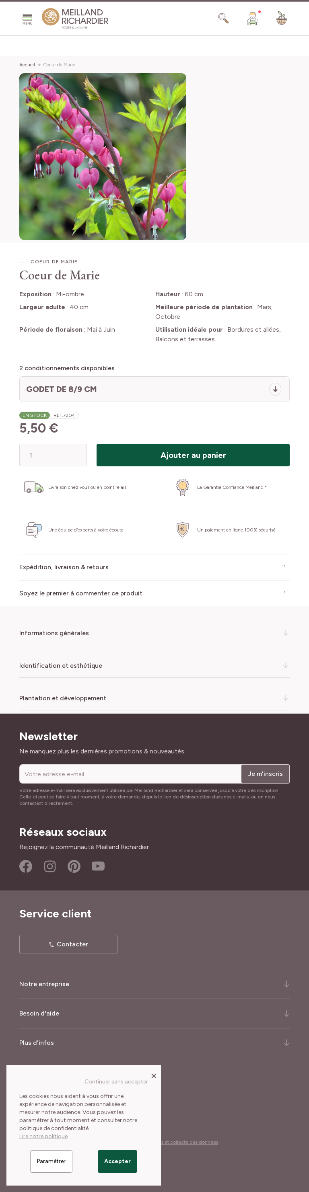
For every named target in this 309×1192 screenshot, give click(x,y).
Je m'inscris (265, 774)
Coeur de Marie (59, 65)
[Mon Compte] (253, 18)
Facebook (25, 866)
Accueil (27, 65)
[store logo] (75, 18)
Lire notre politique (43, 1136)
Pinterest (74, 866)
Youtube (98, 866)
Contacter (72, 944)
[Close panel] (154, 1075)
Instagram (49, 866)
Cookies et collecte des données (182, 1142)
